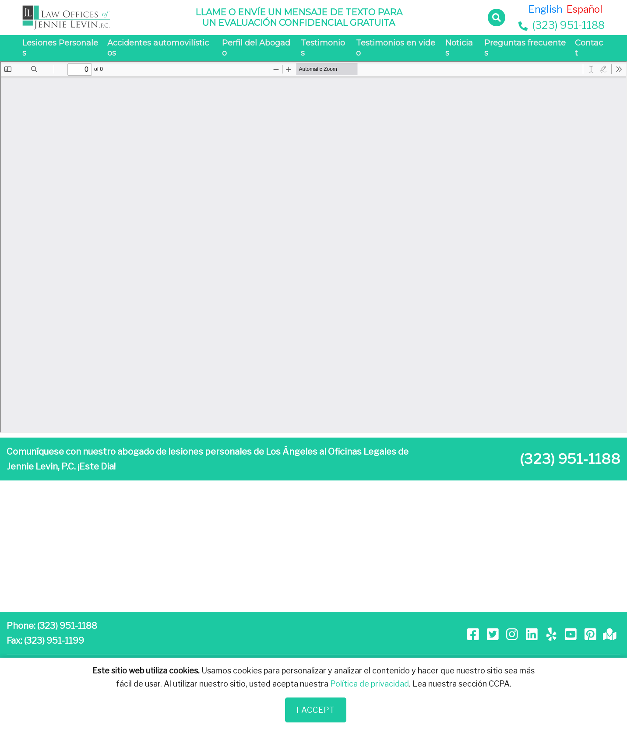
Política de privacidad (369, 683)
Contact (589, 48)
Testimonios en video (395, 48)
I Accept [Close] (315, 710)
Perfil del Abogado (256, 48)
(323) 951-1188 (561, 25)
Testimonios (323, 48)
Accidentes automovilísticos (158, 48)
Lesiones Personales (60, 48)
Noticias (459, 48)
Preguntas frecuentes (525, 48)
